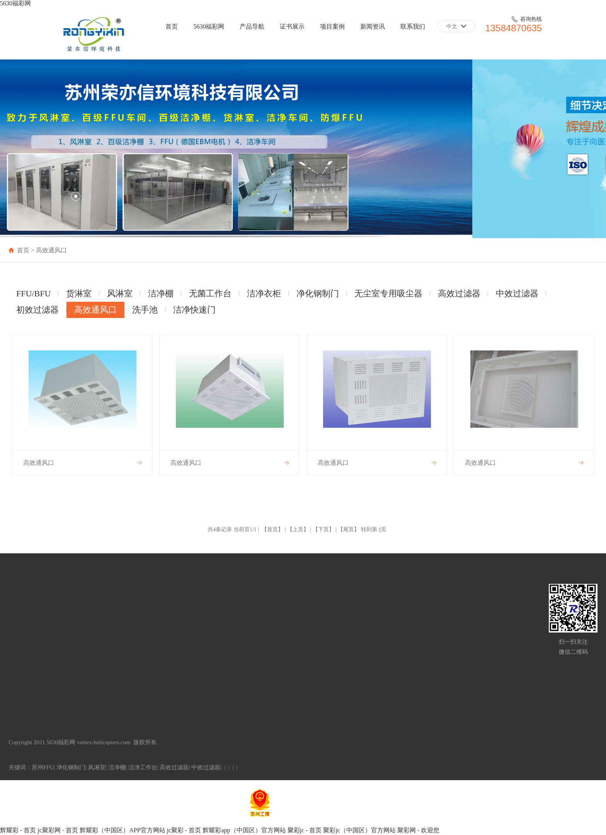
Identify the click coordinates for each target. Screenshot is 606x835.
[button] (61, 196)
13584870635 (513, 28)
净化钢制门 (317, 293)
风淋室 (120, 293)
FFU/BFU (33, 293)
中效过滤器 (517, 293)
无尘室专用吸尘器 (388, 293)
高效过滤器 (459, 293)
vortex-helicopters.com (104, 742)
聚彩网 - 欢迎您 (418, 830)
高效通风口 (95, 310)
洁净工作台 (142, 767)
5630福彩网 (15, 3)
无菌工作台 (210, 293)
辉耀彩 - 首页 (18, 830)
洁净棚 (161, 293)
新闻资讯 (372, 26)
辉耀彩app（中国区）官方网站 (244, 830)
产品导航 (252, 26)
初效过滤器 (37, 310)
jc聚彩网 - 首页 (57, 830)
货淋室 (79, 293)
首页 (171, 26)
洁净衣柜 (264, 293)
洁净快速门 (194, 310)
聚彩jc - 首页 (305, 830)
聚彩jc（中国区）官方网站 (359, 830)
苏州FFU (43, 767)
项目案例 (332, 26)
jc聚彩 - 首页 (184, 830)
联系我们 (412, 26)
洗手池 (145, 310)
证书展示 (292, 26)
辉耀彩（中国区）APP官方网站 (122, 830)
